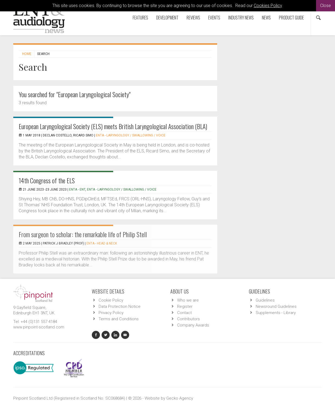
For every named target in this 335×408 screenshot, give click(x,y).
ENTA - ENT (77, 189)
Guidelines (265, 300)
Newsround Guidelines (276, 306)
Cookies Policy (268, 5)
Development (167, 17)
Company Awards (193, 325)
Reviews (193, 17)
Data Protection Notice (120, 306)
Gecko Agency (179, 398)
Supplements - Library (276, 312)
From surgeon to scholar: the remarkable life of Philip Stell (83, 234)
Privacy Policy (111, 312)
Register (185, 306)
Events (214, 17)
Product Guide (291, 17)
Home (26, 54)
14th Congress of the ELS (47, 180)
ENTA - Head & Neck (101, 243)
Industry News (241, 17)
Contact (184, 312)
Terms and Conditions (119, 318)
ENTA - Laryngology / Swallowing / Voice (130, 135)
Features (140, 17)
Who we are (188, 300)
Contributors (188, 318)
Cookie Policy (111, 300)
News (266, 17)
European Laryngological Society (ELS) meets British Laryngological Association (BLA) (113, 126)
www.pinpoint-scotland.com (38, 327)
